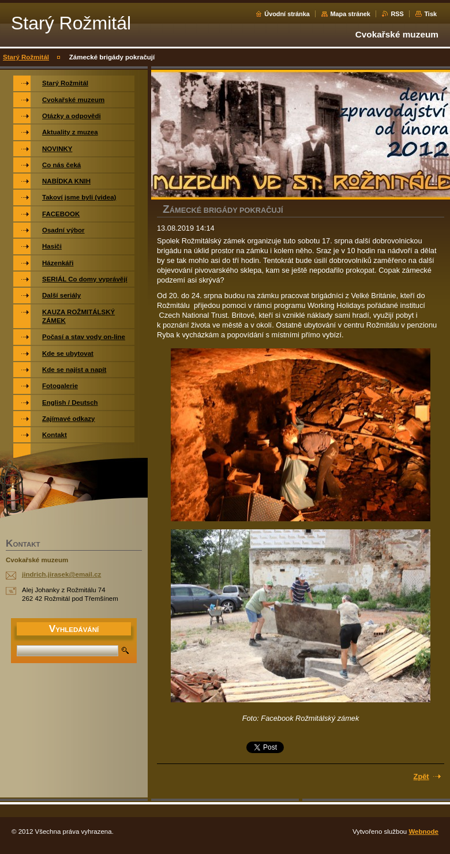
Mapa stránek (350, 13)
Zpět (421, 776)
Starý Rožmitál (26, 57)
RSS (397, 13)
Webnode (423, 831)
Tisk (430, 13)
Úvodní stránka (287, 13)
